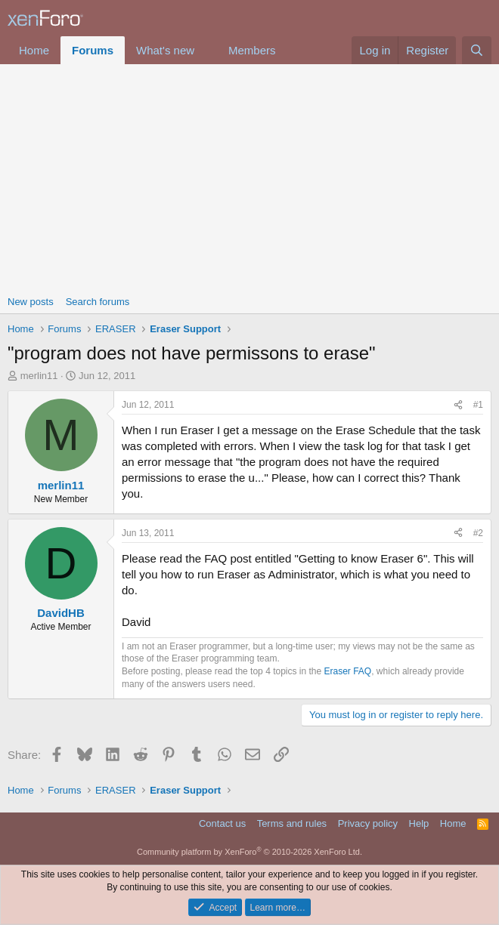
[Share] (458, 405)
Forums (92, 50)
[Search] (476, 50)
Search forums (98, 301)
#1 (478, 404)
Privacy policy (368, 823)
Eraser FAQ (348, 671)
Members (252, 50)
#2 (478, 533)
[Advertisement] (249, 177)
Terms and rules (292, 823)
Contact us (222, 823)
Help (419, 823)
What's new (165, 50)
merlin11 (39, 375)
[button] (206, 50)
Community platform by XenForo (249, 851)
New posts (31, 301)
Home (34, 50)
